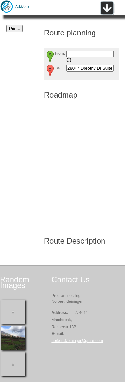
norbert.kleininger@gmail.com (77, 341)
